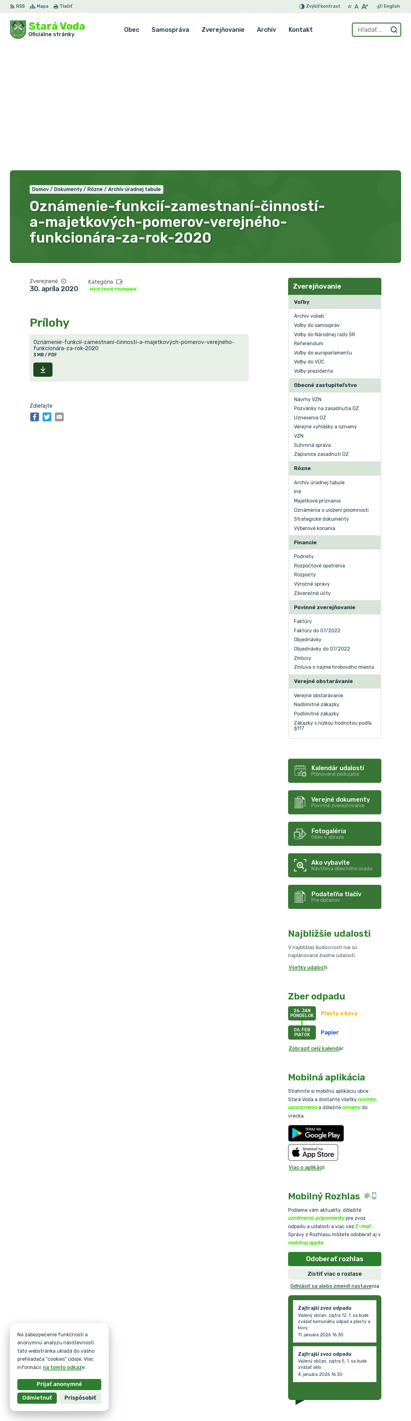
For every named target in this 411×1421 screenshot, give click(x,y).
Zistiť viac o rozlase (335, 1147)
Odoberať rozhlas (334, 1132)
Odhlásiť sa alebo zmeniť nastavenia (334, 1160)
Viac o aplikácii (307, 1041)
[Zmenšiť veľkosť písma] (349, 6)
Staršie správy (312, 1264)
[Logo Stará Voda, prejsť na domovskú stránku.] (47, 29)
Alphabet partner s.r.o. (101, 1344)
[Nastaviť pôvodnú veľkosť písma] (356, 6)
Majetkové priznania (113, 163)
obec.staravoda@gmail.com (367, 1383)
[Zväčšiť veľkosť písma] (364, 6)
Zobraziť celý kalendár (316, 922)
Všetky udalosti (308, 841)
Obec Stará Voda (70, 1350)
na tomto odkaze (25, 1367)
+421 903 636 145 (355, 1376)
